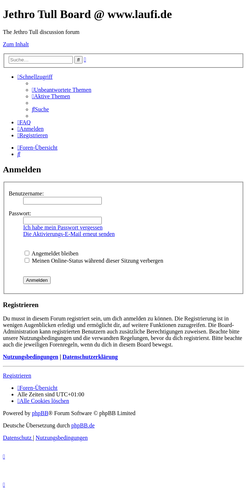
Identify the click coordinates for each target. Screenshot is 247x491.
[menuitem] (61, 90)
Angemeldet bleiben (51, 253)
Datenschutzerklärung (90, 357)
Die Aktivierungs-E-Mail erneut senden (69, 234)
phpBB (40, 413)
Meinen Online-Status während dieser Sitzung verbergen (94, 261)
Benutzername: (26, 193)
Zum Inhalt (16, 44)
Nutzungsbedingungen (30, 357)
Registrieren (17, 375)
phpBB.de (83, 425)
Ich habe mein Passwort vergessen (62, 227)
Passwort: (20, 213)
